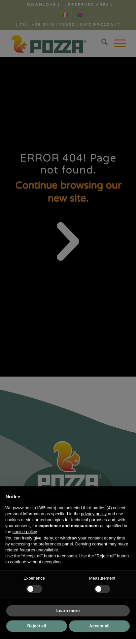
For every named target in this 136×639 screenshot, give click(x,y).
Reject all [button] (36, 625)
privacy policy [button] (94, 513)
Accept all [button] (99, 625)
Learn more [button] (68, 610)
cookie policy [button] (25, 531)
